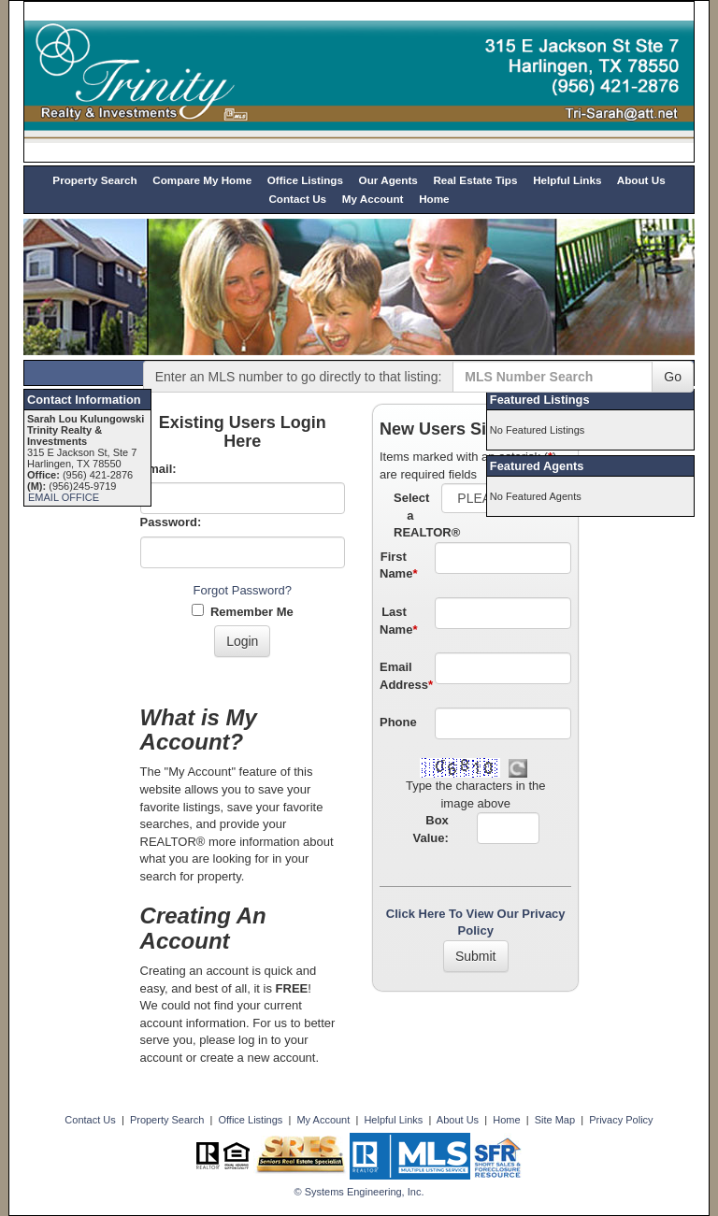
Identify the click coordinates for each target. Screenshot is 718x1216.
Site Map (555, 1119)
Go (673, 376)
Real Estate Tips (475, 180)
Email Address (400, 676)
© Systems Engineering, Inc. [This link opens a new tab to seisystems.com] (359, 1191)
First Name (398, 565)
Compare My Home (201, 180)
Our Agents (388, 180)
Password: (171, 522)
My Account (373, 199)
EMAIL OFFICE (63, 497)
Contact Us (297, 199)
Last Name (398, 621)
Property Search (94, 180)
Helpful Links (567, 180)
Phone (398, 722)
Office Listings (305, 180)
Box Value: (431, 829)
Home (434, 199)
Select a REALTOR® (410, 515)
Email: (158, 469)
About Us (641, 180)
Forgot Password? (243, 590)
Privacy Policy (621, 1119)
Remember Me (243, 611)
